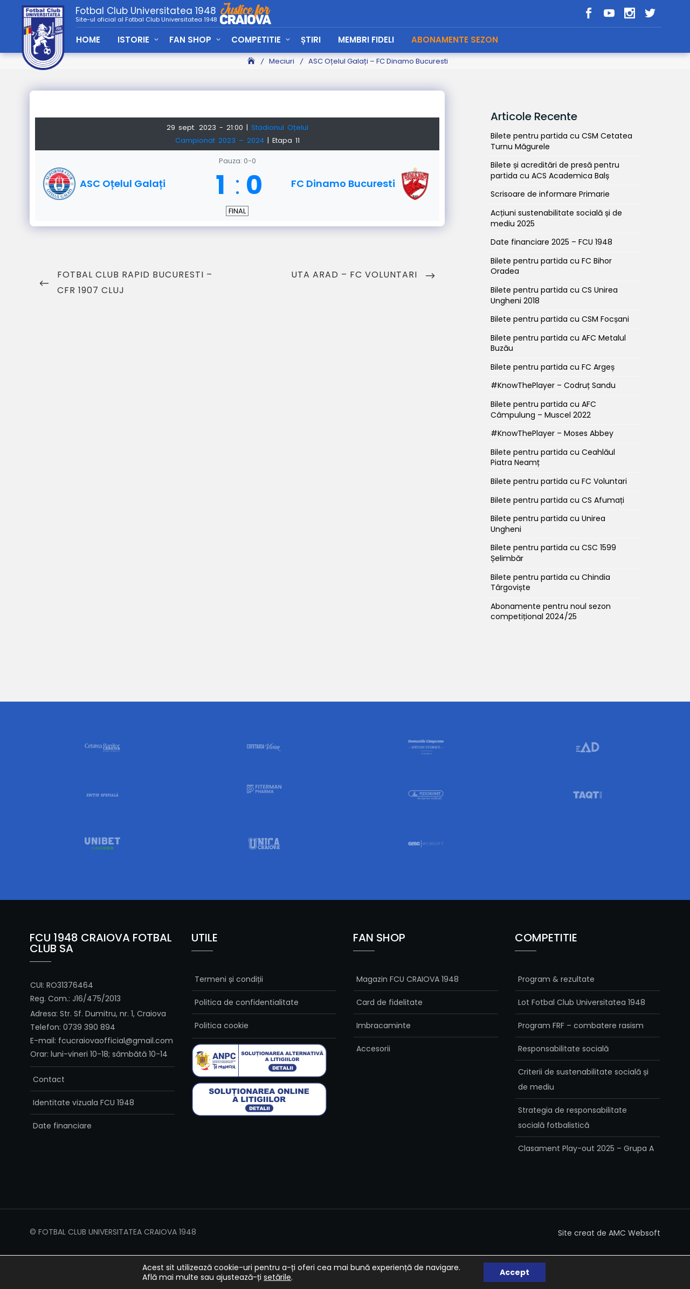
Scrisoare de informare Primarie (550, 194)
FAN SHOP (190, 39)
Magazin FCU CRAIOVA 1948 (407, 979)
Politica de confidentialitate (247, 1002)
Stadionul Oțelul (279, 127)
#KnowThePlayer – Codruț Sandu (553, 385)
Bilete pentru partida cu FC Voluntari (559, 481)
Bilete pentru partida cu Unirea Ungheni (548, 524)
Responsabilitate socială (563, 1048)
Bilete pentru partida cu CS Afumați (557, 500)
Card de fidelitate (389, 1002)
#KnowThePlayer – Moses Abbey (552, 433)
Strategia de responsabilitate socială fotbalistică (572, 1118)
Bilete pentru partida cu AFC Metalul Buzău (558, 343)
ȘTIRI (311, 39)
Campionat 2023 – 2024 (221, 140)
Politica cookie (222, 1025)
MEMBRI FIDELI (366, 39)
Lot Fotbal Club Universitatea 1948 (581, 1002)
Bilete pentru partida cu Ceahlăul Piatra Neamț (553, 457)
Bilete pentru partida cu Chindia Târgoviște (550, 582)
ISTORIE (133, 39)
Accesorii (373, 1048)
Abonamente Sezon (454, 39)
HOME (88, 39)
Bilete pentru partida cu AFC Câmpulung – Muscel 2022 (543, 409)
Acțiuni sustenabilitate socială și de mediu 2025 (556, 218)
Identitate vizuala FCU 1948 (83, 1102)
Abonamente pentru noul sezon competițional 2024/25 (551, 611)
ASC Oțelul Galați (122, 183)
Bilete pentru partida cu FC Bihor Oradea (551, 266)
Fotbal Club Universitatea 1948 (146, 14)
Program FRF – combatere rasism (581, 1025)
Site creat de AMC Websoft (609, 1233)
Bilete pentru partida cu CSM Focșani (560, 319)
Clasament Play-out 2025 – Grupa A (586, 1148)
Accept (514, 1272)
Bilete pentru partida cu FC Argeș (553, 367)
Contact (49, 1079)
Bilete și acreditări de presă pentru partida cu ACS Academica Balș (555, 170)
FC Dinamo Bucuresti (343, 183)
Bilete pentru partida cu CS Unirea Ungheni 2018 (554, 295)
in (629, 13)
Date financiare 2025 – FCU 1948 (551, 242)
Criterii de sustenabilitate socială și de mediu (583, 1079)
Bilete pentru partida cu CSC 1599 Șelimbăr (553, 553)
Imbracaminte (383, 1025)
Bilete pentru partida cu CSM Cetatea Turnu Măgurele (561, 141)
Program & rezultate (556, 979)
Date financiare (62, 1125)
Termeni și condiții (229, 979)
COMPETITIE (256, 39)
